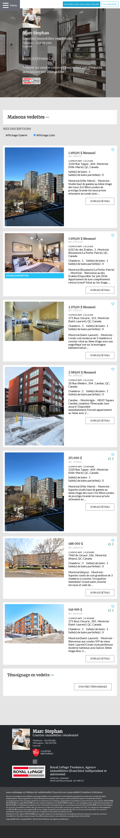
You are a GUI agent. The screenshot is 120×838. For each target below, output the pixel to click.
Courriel (27, 46)
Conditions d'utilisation (92, 792)
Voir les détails (100, 201)
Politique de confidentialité (38, 792)
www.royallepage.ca (15, 792)
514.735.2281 (44, 42)
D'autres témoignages (93, 686)
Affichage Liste (44, 135)
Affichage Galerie (15, 135)
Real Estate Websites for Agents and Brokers (51, 819)
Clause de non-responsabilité (66, 792)
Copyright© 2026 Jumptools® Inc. (19, 819)
